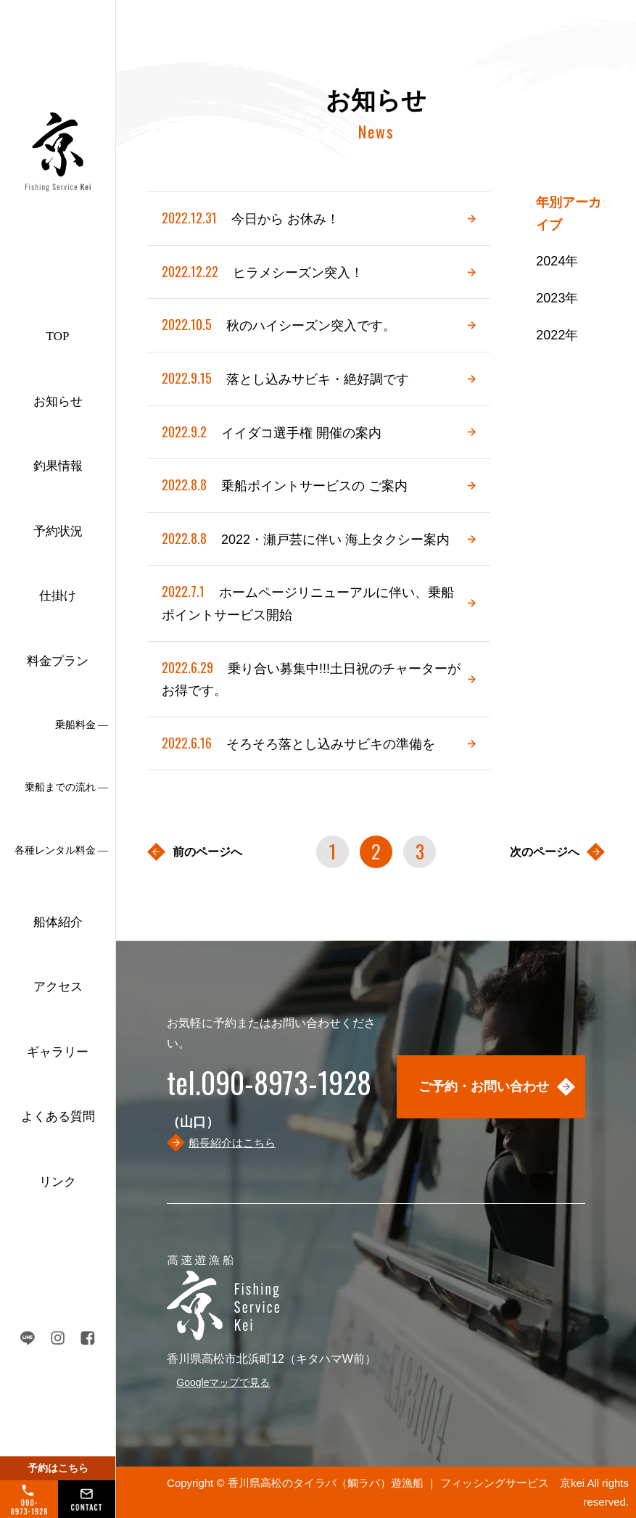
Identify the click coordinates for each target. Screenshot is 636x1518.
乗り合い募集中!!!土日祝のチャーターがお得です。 (311, 677)
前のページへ (207, 852)
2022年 (557, 335)
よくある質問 (58, 1116)
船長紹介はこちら (232, 1143)
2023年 (557, 298)
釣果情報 (58, 466)
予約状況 (58, 531)
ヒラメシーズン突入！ (262, 271)
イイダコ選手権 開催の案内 (271, 432)
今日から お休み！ (250, 218)
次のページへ (544, 852)
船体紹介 (58, 922)
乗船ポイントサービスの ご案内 (285, 485)
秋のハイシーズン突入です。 (279, 324)
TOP (58, 336)
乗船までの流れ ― (67, 787)
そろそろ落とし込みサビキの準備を (298, 743)
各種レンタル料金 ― (62, 850)
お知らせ (58, 401)
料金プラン (57, 661)
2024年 (557, 261)
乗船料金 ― (82, 724)
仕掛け (57, 596)
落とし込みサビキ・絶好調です (285, 378)
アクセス (58, 987)
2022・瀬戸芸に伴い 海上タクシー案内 (306, 538)
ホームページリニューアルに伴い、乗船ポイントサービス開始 (308, 601)
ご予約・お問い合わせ (483, 1086)
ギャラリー (57, 1052)
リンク (57, 1182)
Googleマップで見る (223, 1382)
